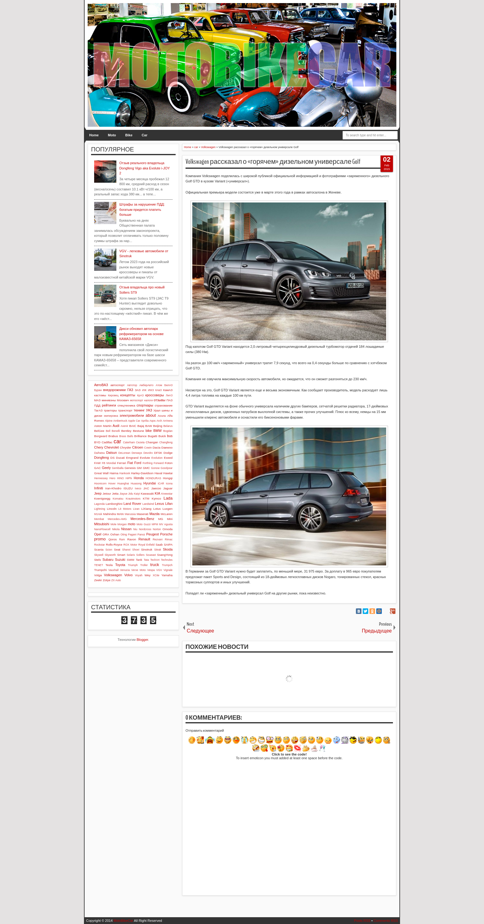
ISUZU (128, 488)
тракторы (110, 410)
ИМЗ (151, 390)
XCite (156, 575)
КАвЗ (158, 390)
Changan (152, 442)
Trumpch (167, 565)
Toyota (120, 565)
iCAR (161, 483)
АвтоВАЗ (101, 385)
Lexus (159, 503)
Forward (159, 463)
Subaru (107, 559)
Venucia (125, 570)
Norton (157, 529)
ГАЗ (130, 390)
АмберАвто (146, 385)
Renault (144, 539)
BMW (157, 430)
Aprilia (144, 420)
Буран (98, 390)
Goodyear (167, 468)
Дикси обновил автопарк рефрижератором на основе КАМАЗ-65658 (141, 334)
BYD (97, 442)
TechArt (155, 559)
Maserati (142, 514)
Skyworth (110, 554)
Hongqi (168, 478)
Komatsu (118, 498)
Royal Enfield (146, 544)
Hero (112, 478)
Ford (137, 463)
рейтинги (109, 405)
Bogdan (168, 430)
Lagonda (99, 503)
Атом (159, 385)
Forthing (147, 463)
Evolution (157, 457)
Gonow (155, 468)
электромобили (132, 415)
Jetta (115, 493)
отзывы (159, 400)
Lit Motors (125, 508)
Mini (170, 519)
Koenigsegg (102, 498)
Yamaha (167, 575)
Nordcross (145, 529)
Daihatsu (99, 452)
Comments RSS (385, 920)
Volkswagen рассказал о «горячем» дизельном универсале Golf (273, 161)
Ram (122, 539)
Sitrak (157, 549)
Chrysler (125, 447)
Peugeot (152, 534)
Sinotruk (146, 549)
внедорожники (114, 390)
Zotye (107, 580)
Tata (146, 559)
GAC (97, 468)
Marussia (130, 514)
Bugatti (152, 436)
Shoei (136, 549)
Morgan (122, 524)
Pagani (132, 534)
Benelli (116, 430)
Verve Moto (138, 570)
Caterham (129, 442)
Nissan (126, 529)
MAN (120, 514)
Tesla (109, 565)
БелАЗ (168, 385)
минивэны (109, 400)
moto (131, 524)
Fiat (130, 463)
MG (160, 519)
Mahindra (109, 514)
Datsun (111, 452)
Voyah (138, 575)
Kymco (156, 498)
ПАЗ (169, 400)
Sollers (140, 554)
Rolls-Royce (114, 544)
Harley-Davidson (142, 473)
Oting (123, 534)
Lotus (157, 508)
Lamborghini (114, 503)
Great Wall (101, 473)
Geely (106, 468)
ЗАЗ (137, 390)
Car (144, 135)
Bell (108, 430)
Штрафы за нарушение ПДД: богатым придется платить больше (142, 209)
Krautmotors (133, 498)
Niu (135, 529)
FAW (97, 463)
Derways (136, 452)
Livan (136, 508)
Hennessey (101, 478)
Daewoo (167, 447)
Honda (139, 478)
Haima (114, 473)
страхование (164, 405)
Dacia (156, 447)
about (151, 415)
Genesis (130, 468)
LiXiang (146, 508)
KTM (146, 498)
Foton (169, 463)
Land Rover (132, 503)
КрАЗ (140, 395)
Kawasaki (147, 493)
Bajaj (140, 426)
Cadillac (107, 442)
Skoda (168, 549)
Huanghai (123, 483)
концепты (127, 395)
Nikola (115, 529)
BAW (148, 426)
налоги (148, 400)
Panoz (141, 534)
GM (139, 468)
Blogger (142, 639)
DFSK (158, 452)
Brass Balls (126, 436)
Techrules (167, 559)
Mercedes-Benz (142, 519)
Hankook (124, 473)
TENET (98, 565)
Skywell (98, 554)
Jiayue (123, 493)
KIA (157, 493)
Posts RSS (362, 920)
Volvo (128, 575)
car (117, 441)
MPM (155, 524)
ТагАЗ (98, 410)
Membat (99, 519)
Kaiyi (137, 493)
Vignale (168, 570)
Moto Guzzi (143, 524)
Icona (169, 483)
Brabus (113, 436)
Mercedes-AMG (117, 519)
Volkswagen (113, 575)
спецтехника (126, 405)
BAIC (132, 426)
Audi (116, 426)
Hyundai (149, 483)
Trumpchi (100, 570)
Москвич (123, 400)
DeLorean (124, 452)
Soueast (151, 554)
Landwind (148, 503)
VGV (159, 570)
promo (100, 539)
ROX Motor (130, 544)
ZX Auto (116, 580)
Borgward (100, 436)
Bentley (126, 430)
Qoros (112, 539)
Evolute (145, 457)
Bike (128, 135)
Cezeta (140, 442)
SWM (130, 559)
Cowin (148, 447)
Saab (159, 544)
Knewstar (167, 493)
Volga (98, 575)
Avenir (124, 426)
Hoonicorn (100, 483)
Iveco (138, 488)
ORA (105, 534)
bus (170, 436)
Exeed (168, 457)
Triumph (133, 565)
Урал (157, 410)
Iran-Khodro (113, 488)
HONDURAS (153, 478)
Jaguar (168, 488)
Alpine (108, 420)
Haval (158, 473)
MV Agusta (166, 524)
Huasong (136, 483)
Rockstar (99, 544)
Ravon (131, 539)
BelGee (99, 430)
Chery (98, 447)
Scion (108, 549)
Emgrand (132, 457)
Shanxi (126, 549)
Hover (111, 483)
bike (148, 430)
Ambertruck (120, 420)
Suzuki (120, 559)
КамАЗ (168, 390)
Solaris (131, 554)
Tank (139, 559)
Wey (147, 575)
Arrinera (168, 420)
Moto (112, 135)
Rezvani (158, 539)
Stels (97, 559)
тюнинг (139, 410)
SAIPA (168, 544)
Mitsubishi (101, 524)
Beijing (157, 426)
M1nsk (98, 514)
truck (154, 564)
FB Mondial (109, 463)
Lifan (169, 503)
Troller (144, 565)
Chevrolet (111, 447)
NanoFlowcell (102, 529)
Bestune (138, 430)
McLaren (167, 514)
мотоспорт (136, 400)
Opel (97, 534)
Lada (168, 498)
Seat (117, 549)
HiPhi (129, 478)
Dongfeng (101, 457)
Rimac (169, 539)
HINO (120, 478)
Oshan (114, 534)
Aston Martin (102, 426)
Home (94, 135)
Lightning (99, 508)
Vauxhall (113, 570)
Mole (113, 524)
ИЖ (144, 390)
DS (113, 457)
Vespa (151, 570)
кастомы (100, 395)
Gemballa (118, 468)
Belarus (168, 426)
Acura (162, 415)
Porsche (166, 534)
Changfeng (166, 442)
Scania (98, 549)
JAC (146, 488)
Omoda (168, 529)
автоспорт (118, 385)
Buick (162, 436)
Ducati (120, 457)
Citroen (137, 447)
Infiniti (98, 488)
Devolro (148, 452)
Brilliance (140, 436)
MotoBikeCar (123, 920)
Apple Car (134, 420)
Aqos (152, 420)
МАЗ (97, 400)
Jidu (130, 493)
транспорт (125, 410)
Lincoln (111, 508)
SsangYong (165, 554)
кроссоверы (154, 395)
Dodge (168, 452)
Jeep (98, 493)
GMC (146, 468)
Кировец (113, 395)
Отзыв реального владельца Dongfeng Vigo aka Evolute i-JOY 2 (144, 168)
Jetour (106, 493)
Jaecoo (156, 488)
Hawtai (168, 473)
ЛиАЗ (169, 395)
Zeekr (98, 580)
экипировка (111, 415)
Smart (121, 554)
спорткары (145, 405)
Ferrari (121, 463)
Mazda (154, 514)
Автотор (132, 385)
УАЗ (149, 410)
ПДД (97, 405)
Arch (159, 420)
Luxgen (168, 508)
